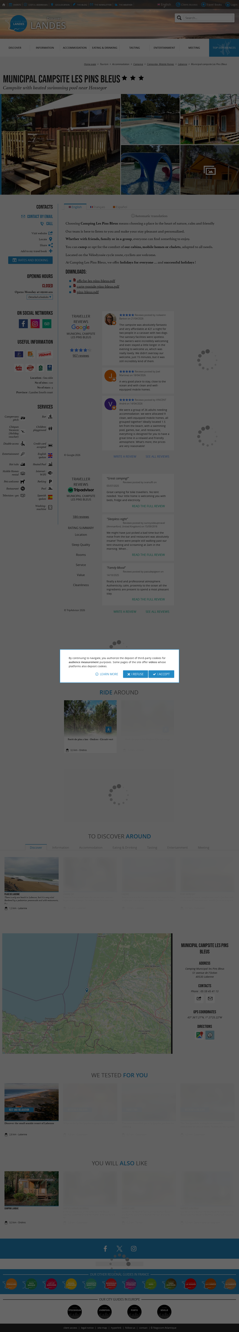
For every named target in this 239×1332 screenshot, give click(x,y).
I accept (163, 674)
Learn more (109, 674)
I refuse (137, 674)
